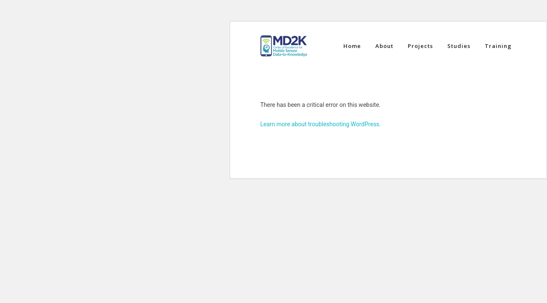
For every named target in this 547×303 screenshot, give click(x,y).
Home (352, 46)
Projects (420, 46)
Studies (458, 46)
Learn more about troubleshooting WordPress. (320, 124)
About (384, 46)
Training (498, 46)
